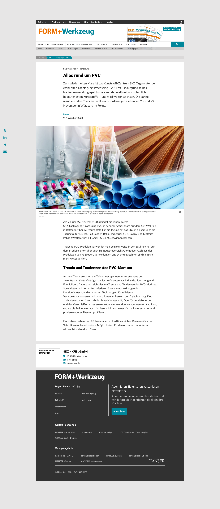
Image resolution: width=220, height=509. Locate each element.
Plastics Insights (106, 461)
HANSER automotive (64, 461)
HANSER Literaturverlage (90, 489)
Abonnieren (119, 429)
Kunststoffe (87, 461)
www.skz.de (73, 392)
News (66, 116)
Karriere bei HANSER (64, 484)
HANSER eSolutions (138, 484)
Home (41, 58)
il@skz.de (72, 388)
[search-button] (177, 44)
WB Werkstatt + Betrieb (66, 466)
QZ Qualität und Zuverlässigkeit (135, 461)
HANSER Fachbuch (90, 484)
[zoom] (180, 214)
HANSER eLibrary (114, 484)
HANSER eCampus (63, 489)
